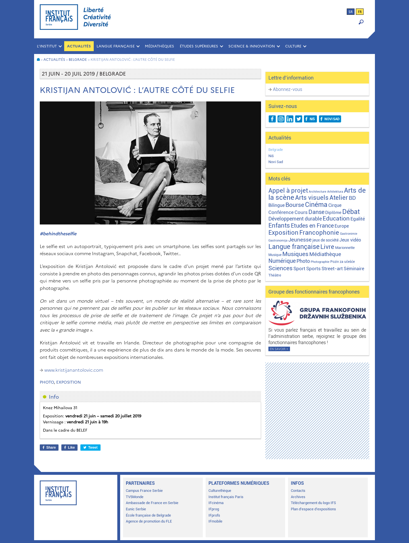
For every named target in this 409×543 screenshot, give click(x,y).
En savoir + (279, 349)
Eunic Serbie (136, 509)
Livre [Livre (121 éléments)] (327, 246)
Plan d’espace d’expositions (313, 509)
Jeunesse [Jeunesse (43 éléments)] (300, 239)
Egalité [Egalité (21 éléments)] (357, 219)
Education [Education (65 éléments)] (336, 218)
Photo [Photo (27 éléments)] (303, 261)
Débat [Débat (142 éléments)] (351, 212)
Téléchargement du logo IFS (313, 503)
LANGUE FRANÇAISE (116, 46)
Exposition (68, 382)
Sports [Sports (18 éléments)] (313, 268)
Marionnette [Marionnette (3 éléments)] (345, 248)
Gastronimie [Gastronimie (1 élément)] (348, 234)
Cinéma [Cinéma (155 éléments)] (316, 205)
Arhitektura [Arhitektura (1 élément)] (335, 192)
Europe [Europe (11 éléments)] (342, 226)
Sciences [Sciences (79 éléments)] (280, 268)
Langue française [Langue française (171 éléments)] (294, 247)
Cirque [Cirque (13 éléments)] (334, 205)
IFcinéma (216, 503)
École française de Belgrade (148, 515)
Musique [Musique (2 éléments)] (274, 255)
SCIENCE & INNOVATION (251, 46)
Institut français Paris (225, 497)
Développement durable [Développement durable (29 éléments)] (295, 219)
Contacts (298, 490)
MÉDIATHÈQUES (159, 46)
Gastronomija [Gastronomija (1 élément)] (277, 240)
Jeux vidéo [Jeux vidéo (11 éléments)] (350, 240)
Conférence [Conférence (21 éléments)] (281, 212)
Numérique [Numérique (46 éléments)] (282, 261)
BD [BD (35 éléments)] (352, 198)
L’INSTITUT (47, 46)
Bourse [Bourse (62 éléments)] (294, 204)
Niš (271, 156)
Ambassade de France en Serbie (152, 503)
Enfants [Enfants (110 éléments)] (279, 225)
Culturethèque (219, 490)
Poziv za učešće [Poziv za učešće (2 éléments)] (342, 262)
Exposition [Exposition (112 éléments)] (283, 232)
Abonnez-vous (287, 89)
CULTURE (293, 46)
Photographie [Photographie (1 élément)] (320, 262)
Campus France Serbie (144, 490)
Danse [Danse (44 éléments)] (316, 212)
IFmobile (215, 521)
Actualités (79, 46)
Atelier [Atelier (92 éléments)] (338, 197)
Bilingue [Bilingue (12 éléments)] (276, 205)
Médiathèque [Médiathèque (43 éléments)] (325, 254)
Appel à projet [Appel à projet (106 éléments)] (288, 190)
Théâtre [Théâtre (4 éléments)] (274, 275)
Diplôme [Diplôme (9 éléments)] (333, 212)
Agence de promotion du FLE (149, 521)
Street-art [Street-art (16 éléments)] (332, 268)
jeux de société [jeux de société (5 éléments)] (325, 240)
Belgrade (275, 149)
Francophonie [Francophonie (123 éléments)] (319, 232)
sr (351, 11)
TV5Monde (134, 497)
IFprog (213, 509)
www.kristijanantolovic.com (73, 370)
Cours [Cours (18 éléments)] (301, 212)
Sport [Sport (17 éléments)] (299, 268)
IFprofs (214, 515)
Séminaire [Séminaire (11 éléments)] (354, 268)
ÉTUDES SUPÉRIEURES (199, 46)
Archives (298, 497)
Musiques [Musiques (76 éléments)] (295, 253)
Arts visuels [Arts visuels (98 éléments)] (312, 197)
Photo (47, 382)
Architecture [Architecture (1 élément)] (317, 192)
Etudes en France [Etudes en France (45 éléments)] (312, 225)
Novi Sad (275, 162)
